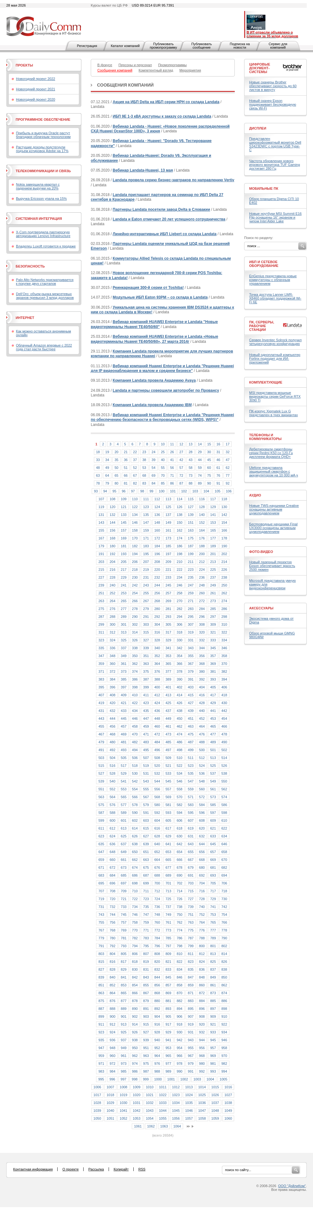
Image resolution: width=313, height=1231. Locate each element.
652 (157, 852)
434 (135, 711)
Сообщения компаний (125, 85)
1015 (215, 1087)
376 (157, 671)
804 (112, 954)
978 (179, 1063)
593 (168, 812)
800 (202, 946)
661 (123, 860)
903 (146, 1016)
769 (123, 930)
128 (202, 507)
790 (224, 938)
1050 (97, 1118)
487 (190, 742)
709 (123, 891)
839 (101, 977)
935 (101, 1040)
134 (135, 515)
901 (123, 1016)
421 (123, 703)
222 (179, 569)
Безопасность (30, 266)
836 (202, 969)
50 (116, 468)
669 (213, 860)
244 (157, 585)
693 (213, 875)
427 (190, 703)
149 (168, 522)
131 (101, 515)
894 (179, 1009)
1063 (164, 1126)
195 (146, 554)
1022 (163, 1095)
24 (153, 452)
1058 (202, 1118)
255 (146, 593)
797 (168, 946)
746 (135, 914)
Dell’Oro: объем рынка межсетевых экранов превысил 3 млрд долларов (45, 296)
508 (157, 758)
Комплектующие (265, 382)
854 (135, 985)
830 (135, 969)
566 (135, 797)
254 (135, 593)
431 (101, 711)
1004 (210, 1079)
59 (200, 468)
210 (179, 562)
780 (112, 938)
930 (179, 1032)
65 (116, 475)
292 (157, 616)
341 (168, 648)
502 (224, 750)
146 (135, 522)
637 (123, 844)
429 (213, 703)
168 (112, 538)
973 (123, 1063)
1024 (188, 1095)
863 (101, 993)
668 (202, 860)
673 (123, 867)
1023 (176, 1095)
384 (112, 679)
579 (146, 805)
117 (213, 499)
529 (123, 773)
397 (123, 687)
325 (123, 640)
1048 (215, 1110)
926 (135, 1032)
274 (224, 601)
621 (213, 828)
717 (213, 891)
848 (202, 977)
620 (202, 828)
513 (213, 758)
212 (202, 562)
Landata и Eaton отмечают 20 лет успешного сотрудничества (169, 219)
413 (168, 695)
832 (157, 969)
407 (101, 695)
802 (224, 946)
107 (101, 499)
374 (135, 671)
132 (112, 515)
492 (112, 750)
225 (213, 569)
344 (202, 648)
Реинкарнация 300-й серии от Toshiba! (148, 287)
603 (146, 820)
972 (112, 1063)
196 (157, 554)
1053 (136, 1118)
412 (157, 695)
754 (224, 914)
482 (135, 742)
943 (190, 1040)
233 (168, 577)
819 (146, 961)
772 (157, 930)
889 (123, 1009)
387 (146, 679)
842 (135, 977)
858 (179, 985)
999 (146, 1079)
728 (202, 899)
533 (168, 773)
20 (116, 452)
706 (224, 883)
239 (101, 585)
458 (135, 726)
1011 (163, 1087)
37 (135, 460)
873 (213, 993)
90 (209, 483)
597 (213, 812)
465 (213, 726)
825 (213, 961)
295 (190, 616)
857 (168, 985)
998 (134, 1079)
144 (112, 522)
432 (112, 711)
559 (190, 789)
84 (153, 483)
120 (112, 507)
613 (123, 828)
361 (123, 664)
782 (135, 938)
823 (190, 961)
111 (146, 499)
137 (168, 515)
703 (190, 883)
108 (112, 499)
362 (135, 664)
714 (179, 891)
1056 (176, 1118)
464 (202, 726)
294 (179, 616)
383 (101, 679)
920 (202, 1024)
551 (101, 789)
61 (218, 468)
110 (135, 499)
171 (146, 538)
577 (123, 805)
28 (190, 452)
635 (101, 844)
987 (146, 1071)
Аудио (255, 495)
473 (168, 734)
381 (213, 671)
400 (157, 687)
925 (123, 1032)
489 (213, 742)
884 (202, 1001)
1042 (136, 1110)
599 (101, 820)
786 (179, 938)
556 (157, 789)
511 (190, 758)
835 (190, 969)
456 (112, 726)
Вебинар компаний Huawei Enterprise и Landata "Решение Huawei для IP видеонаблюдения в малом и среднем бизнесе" (162, 368)
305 (168, 624)
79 (107, 483)
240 (112, 585)
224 (202, 569)
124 (157, 507)
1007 (110, 1087)
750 (179, 914)
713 (168, 891)
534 (179, 773)
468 (112, 734)
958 (224, 1048)
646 (224, 844)
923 (101, 1032)
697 (123, 883)
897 (213, 1009)
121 (123, 507)
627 (146, 836)
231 (146, 577)
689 (168, 875)
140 (202, 515)
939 (146, 1040)
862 (224, 985)
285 (213, 609)
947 (101, 1048)
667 (190, 860)
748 (157, 914)
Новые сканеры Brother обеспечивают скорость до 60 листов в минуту (272, 86)
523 (190, 765)
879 (146, 1001)
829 (123, 969)
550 (224, 781)
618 (179, 828)
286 (224, 609)
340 (157, 648)
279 (146, 609)
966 (179, 1056)
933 (213, 1032)
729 (213, 899)
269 (168, 601)
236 (202, 577)
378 (179, 671)
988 (157, 1071)
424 (157, 703)
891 (146, 1009)
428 (202, 703)
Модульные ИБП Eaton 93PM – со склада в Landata (160, 297)
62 (227, 468)
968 (202, 1056)
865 (123, 993)
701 (168, 883)
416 (202, 695)
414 (179, 695)
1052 (123, 1118)
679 (190, 867)
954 (179, 1048)
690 (179, 875)
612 (112, 828)
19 (107, 452)
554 (135, 789)
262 (224, 593)
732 (112, 907)
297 (213, 616)
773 (168, 930)
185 (168, 546)
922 (224, 1024)
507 (146, 758)
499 (190, 750)
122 (135, 507)
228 (112, 577)
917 (168, 1024)
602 (135, 820)
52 (135, 468)
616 (157, 828)
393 (213, 679)
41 (172, 460)
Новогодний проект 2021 (35, 89)
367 (190, 664)
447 (146, 718)
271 (190, 601)
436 (157, 711)
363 (146, 664)
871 (190, 993)
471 (146, 734)
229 (123, 577)
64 (107, 475)
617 (168, 828)
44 (200, 460)
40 (163, 460)
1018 (110, 1095)
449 (168, 718)
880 (157, 1001)
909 (213, 1016)
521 (168, 765)
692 (202, 875)
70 (163, 475)
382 (224, 671)
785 (168, 938)
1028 (97, 1103)
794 (135, 946)
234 (179, 577)
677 (168, 867)
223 (190, 569)
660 (112, 860)
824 (202, 961)
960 (112, 1056)
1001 (171, 1079)
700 (157, 883)
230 (135, 577)
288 (112, 616)
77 (227, 475)
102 (184, 491)
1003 (197, 1079)
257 (168, 593)
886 (224, 1001)
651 (146, 852)
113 (168, 499)
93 (96, 491)
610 (224, 820)
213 (213, 562)
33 (98, 460)
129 (213, 507)
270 (179, 601)
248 (202, 585)
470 (135, 734)
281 (168, 609)
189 (213, 546)
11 (172, 444)
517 (123, 765)
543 (146, 781)
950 (135, 1048)
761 (168, 922)
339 (146, 648)
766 (224, 922)
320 (202, 632)
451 (190, 718)
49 (107, 468)
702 (179, 883)
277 (123, 609)
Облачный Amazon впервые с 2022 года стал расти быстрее (44, 347)
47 (227, 460)
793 (123, 946)
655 (190, 852)
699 (146, 883)
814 (224, 954)
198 (179, 554)
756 (112, 922)
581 (168, 805)
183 (146, 546)
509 (168, 758)
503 (101, 758)
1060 (228, 1118)
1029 (110, 1103)
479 (101, 742)
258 (179, 593)
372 (112, 671)
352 (157, 656)
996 (112, 1079)
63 (98, 475)
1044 (163, 1110)
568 (157, 797)
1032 (149, 1103)
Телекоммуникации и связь (43, 171)
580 (157, 805)
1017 (97, 1095)
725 (168, 899)
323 (101, 640)
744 (112, 914)
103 (195, 491)
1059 (215, 1118)
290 (135, 616)
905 (168, 1016)
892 (157, 1009)
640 (157, 844)
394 (224, 679)
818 (135, 961)
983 (101, 1071)
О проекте (70, 1169)
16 (218, 444)
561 (213, 789)
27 (181, 452)
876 (112, 1001)
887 (101, 1009)
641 (168, 844)
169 (123, 538)
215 (101, 569)
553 (123, 789)
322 (224, 632)
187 (190, 546)
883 (190, 1001)
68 (144, 475)
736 (157, 907)
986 (135, 1071)
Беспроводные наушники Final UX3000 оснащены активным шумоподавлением (273, 527)
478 (224, 734)
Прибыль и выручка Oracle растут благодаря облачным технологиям (43, 135)
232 (157, 577)
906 (179, 1016)
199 (190, 554)
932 (202, 1032)
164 (202, 530)
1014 (202, 1087)
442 (224, 711)
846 (179, 977)
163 (190, 530)
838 (224, 969)
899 (101, 1016)
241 (123, 585)
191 (101, 554)
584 (202, 805)
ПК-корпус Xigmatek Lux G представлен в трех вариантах (273, 413)
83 (144, 483)
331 (190, 640)
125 (168, 507)
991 (190, 1071)
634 (224, 836)
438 (179, 711)
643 (190, 844)
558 (179, 789)
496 (157, 750)
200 (202, 554)
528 (112, 773)
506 (135, 758)
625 (123, 836)
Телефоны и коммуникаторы (265, 437)
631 (190, 836)
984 (112, 1071)
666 (179, 860)
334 (224, 640)
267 (146, 601)
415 (190, 695)
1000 (158, 1079)
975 (146, 1063)
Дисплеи (257, 128)
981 (213, 1063)
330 (179, 640)
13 (190, 444)
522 (179, 765)
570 (179, 797)
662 (135, 860)
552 (112, 789)
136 (157, 515)
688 (157, 875)
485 (168, 742)
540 (112, 781)
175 (190, 538)
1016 (228, 1087)
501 (213, 750)
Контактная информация (33, 1169)
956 (202, 1048)
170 (135, 538)
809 (168, 954)
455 (101, 726)
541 (123, 781)
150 (179, 522)
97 (133, 491)
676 (157, 867)
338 (135, 648)
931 (190, 1032)
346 (224, 648)
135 (146, 515)
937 (123, 1040)
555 (146, 789)
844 (157, 977)
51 (126, 468)
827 (101, 969)
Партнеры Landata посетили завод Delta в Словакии (161, 209)
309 (213, 624)
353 (168, 656)
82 (135, 483)
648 (112, 852)
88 (190, 483)
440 (202, 711)
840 (112, 977)
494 (135, 750)
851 (101, 985)
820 (157, 961)
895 (190, 1009)
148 (157, 522)
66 (126, 475)
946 (224, 1040)
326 (135, 640)
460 (157, 726)
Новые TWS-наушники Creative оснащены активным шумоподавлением (274, 509)
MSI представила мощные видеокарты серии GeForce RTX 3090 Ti (274, 396)
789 (213, 938)
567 (146, 797)
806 (135, 954)
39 (153, 460)
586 (224, 805)
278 (135, 609)
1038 (228, 1103)
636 (112, 844)
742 (224, 907)
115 (190, 499)
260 (202, 593)
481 (123, 742)
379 (190, 671)
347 (101, 656)
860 (202, 985)
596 (202, 812)
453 (213, 718)
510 (179, 758)
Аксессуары (261, 608)
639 (146, 844)
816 (112, 961)
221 (168, 569)
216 (112, 569)
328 (157, 640)
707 (101, 891)
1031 (136, 1103)
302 (135, 624)
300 (112, 624)
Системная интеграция (39, 218)
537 (213, 773)
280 (157, 609)
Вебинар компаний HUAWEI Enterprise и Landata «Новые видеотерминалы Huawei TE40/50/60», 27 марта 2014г (154, 339)
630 (179, 836)
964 (157, 1056)
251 (101, 593)
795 (146, 946)
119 (101, 507)
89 (200, 483)
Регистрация (87, 46)
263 (101, 601)
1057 (188, 1118)
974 (135, 1063)
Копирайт (121, 1169)
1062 (151, 1126)
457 (123, 726)
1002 (184, 1079)
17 (227, 444)
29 (200, 452)
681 (213, 867)
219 (146, 569)
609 (213, 820)
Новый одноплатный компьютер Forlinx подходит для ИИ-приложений (274, 358)
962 (135, 1056)
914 (135, 1024)
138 (179, 515)
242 (135, 585)
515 (101, 765)
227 (101, 577)
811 (190, 954)
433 (123, 711)
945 (213, 1040)
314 (135, 632)
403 (190, 687)
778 (224, 930)
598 (224, 812)
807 (146, 954)
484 (157, 742)
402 (179, 687)
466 (224, 726)
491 (101, 750)
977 (168, 1063)
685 (123, 875)
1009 (136, 1087)
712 (157, 891)
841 (123, 977)
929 (168, 1032)
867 (146, 993)
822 (179, 961)
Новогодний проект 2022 (35, 79)
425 (168, 703)
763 (190, 922)
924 (112, 1032)
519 (146, 765)
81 (126, 483)
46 (218, 460)
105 (217, 491)
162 (179, 530)
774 (179, 930)
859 (190, 985)
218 (135, 569)
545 (168, 781)
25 (163, 452)
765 (213, 922)
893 (168, 1009)
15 (209, 444)
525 (213, 765)
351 (146, 656)
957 (213, 1048)
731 (101, 907)
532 (157, 773)
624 (112, 836)
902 (135, 1016)
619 (190, 828)
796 (157, 946)
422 (135, 703)
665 (168, 860)
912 (112, 1024)
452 (202, 718)
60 (209, 468)
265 (123, 601)
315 (146, 632)
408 (112, 695)
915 (146, 1024)
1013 (188, 1087)
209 (168, 562)
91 (218, 483)
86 (172, 483)
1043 (149, 1110)
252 (112, 593)
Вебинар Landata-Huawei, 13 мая (143, 170)
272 (202, 601)
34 (107, 460)
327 (146, 640)
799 (190, 946)
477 (213, 734)
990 (179, 1071)
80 (116, 483)
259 (190, 593)
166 (224, 530)
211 (190, 562)
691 (190, 875)
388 (157, 679)
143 (101, 522)
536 (202, 773)
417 (213, 695)
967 (190, 1056)
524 (202, 765)
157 (123, 530)
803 (101, 954)
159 (146, 530)
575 (101, 805)
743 (101, 914)
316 (157, 632)
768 (112, 930)
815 (101, 961)
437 (168, 711)
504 (112, 758)
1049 (228, 1110)
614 (135, 828)
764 (202, 922)
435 (146, 711)
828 (112, 969)
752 (202, 914)
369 (213, 664)
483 (146, 742)
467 (101, 734)
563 (101, 797)
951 (146, 1048)
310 (224, 624)
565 (123, 797)
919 (190, 1024)
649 (123, 852)
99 (151, 491)
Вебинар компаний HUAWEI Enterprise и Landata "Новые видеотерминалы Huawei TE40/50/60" (154, 324)
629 (168, 836)
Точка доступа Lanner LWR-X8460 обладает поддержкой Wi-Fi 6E (275, 298)
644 (202, 844)
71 (172, 475)
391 (190, 679)
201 (213, 554)
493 (123, 750)
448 (157, 718)
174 (179, 538)
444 (112, 718)
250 (224, 585)
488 (202, 742)
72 (181, 475)
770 (135, 930)
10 (163, 444)
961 (123, 1056)
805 (123, 954)
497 (168, 750)
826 (224, 961)
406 (224, 687)
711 (146, 891)
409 (123, 695)
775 (190, 930)
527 (101, 773)
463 (190, 726)
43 (190, 460)
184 (157, 546)
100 (161, 491)
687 (146, 875)
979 (190, 1063)
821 (168, 961)
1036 (202, 1103)
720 (112, 899)
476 (202, 734)
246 (179, 585)
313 (123, 632)
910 (224, 1016)
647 (101, 852)
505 (123, 758)
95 (114, 491)
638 (135, 844)
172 (157, 538)
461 (168, 726)
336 (112, 648)
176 (202, 538)
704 (202, 883)
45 (209, 460)
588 (112, 812)
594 (179, 812)
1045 (176, 1110)
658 (224, 852)
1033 (163, 1103)
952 (157, 1048)
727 (190, 899)
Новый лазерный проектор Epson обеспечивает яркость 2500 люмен (272, 565)
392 (202, 679)
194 (135, 554)
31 (218, 452)
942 (179, 1040)
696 (112, 883)
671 (101, 867)
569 (168, 797)
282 (179, 609)
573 (213, 797)
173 (168, 538)
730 (224, 899)
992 (202, 1071)
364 (157, 664)
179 (101, 546)
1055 (163, 1118)
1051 (110, 1118)
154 (224, 522)
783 (146, 938)
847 (190, 977)
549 (213, 781)
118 (224, 499)
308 (202, 624)
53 (144, 468)
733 (123, 907)
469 (123, 734)
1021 (149, 1095)
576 (112, 805)
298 (224, 616)
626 (135, 836)
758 (135, 922)
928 (157, 1032)
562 (224, 789)
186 (179, 546)
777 (213, 930)
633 (213, 836)
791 (101, 946)
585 (213, 805)
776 (202, 930)
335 (101, 648)
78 (98, 483)
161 (168, 530)
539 (101, 781)
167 (101, 538)
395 (101, 687)
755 (101, 922)
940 (157, 1040)
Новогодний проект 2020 (35, 99)
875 (101, 1001)
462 (179, 726)
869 (168, 993)
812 (202, 954)
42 (181, 460)
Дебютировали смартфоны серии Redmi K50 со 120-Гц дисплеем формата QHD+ (271, 453)
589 (123, 812)
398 (135, 687)
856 (157, 985)
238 (224, 577)
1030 (123, 1103)
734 (135, 907)
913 (123, 1024)
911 (101, 1024)
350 (135, 656)
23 (144, 452)
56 (172, 468)
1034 (176, 1103)
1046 (188, 1110)
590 (135, 812)
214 (224, 562)
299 (101, 624)
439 (190, 711)
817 (123, 961)
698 (135, 883)
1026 (215, 1095)
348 (112, 656)
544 (157, 781)
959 (101, 1056)
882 (179, 1001)
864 (112, 993)
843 (146, 977)
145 (123, 522)
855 (146, 985)
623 (101, 836)
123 (146, 507)
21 (126, 452)
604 (157, 820)
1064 (177, 1126)
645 (213, 844)
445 (123, 718)
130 (224, 507)
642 (179, 844)
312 (112, 632)
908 (202, 1016)
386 (135, 679)
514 (224, 758)
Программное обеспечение (43, 119)
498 (179, 750)
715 (190, 891)
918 (179, 1024)
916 (157, 1024)
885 (213, 1001)
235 (190, 577)
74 (200, 475)
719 (101, 899)
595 (190, 812)
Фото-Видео (261, 552)
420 (112, 703)
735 (146, 907)
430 (224, 703)
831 (146, 969)
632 (202, 836)
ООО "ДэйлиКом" (292, 1186)
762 (179, 922)
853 (123, 985)
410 (135, 695)
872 (202, 993)
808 (157, 954)
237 (213, 577)
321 (213, 632)
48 (98, 468)
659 (101, 860)
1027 (228, 1095)
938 (135, 1040)
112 (157, 499)
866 (135, 993)
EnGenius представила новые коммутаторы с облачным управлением (273, 279)
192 (112, 554)
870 (179, 993)
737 (168, 907)
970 (224, 1056)
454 (224, 718)
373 (123, 671)
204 (112, 562)
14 (200, 444)
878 (135, 1001)
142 (224, 515)
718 (224, 891)
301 (123, 624)
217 (123, 569)
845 (168, 977)
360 (112, 664)
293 (168, 616)
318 (179, 632)
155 (101, 530)
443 (101, 718)
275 (101, 609)
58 (190, 468)
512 (202, 758)
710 (135, 891)
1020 (136, 1095)
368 (202, 664)
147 (146, 522)
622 (224, 828)
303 (146, 624)
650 (135, 852)
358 (224, 656)
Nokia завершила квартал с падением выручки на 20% (37, 186)
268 (157, 601)
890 (135, 1009)
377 (168, 671)
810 (179, 954)
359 (101, 664)
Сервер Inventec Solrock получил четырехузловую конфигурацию (275, 342)
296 (202, 616)
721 (123, 899)
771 (146, 930)
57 (181, 468)
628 (157, 836)
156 (112, 530)
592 (157, 812)
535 (190, 773)
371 (101, 671)
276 (112, 609)
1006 (97, 1087)
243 (146, 585)
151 (190, 522)
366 (179, 664)
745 (123, 914)
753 (213, 914)
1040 (110, 1110)
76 (218, 475)
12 (181, 444)
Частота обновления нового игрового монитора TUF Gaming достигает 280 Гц (274, 164)
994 (224, 1071)
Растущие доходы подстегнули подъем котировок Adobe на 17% (42, 149)
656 (202, 852)
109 (123, 499)
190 (224, 546)
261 (213, 593)
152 (202, 522)
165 (213, 530)
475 (190, 734)
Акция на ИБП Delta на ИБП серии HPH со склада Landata (166, 102)
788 (202, 938)
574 (224, 797)
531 (146, 773)
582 (179, 805)
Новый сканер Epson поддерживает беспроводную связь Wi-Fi (272, 104)
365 (168, 664)
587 (101, 812)
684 (112, 875)
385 (123, 679)
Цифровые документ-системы (259, 68)
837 (213, 969)
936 (112, 1040)
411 (146, 695)
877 (123, 1001)
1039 (97, 1110)
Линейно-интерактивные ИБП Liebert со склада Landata (165, 234)
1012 (176, 1087)
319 (190, 632)
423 (146, 703)
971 (101, 1063)
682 (224, 867)
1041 (123, 1110)
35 (116, 460)
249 (213, 585)
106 (229, 491)
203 (101, 562)
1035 (188, 1103)
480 (112, 742)
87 (181, 483)
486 (179, 742)
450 (179, 718)
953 (168, 1048)
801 (213, 946)
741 (213, 907)
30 (209, 452)
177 (213, 538)
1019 (123, 1095)
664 (157, 860)
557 (168, 789)
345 (213, 648)
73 (190, 475)
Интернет (25, 318)
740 (202, 907)
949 (123, 1048)
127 (190, 507)
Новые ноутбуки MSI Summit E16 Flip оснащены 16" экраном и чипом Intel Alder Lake (275, 217)
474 (179, 734)
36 (126, 460)
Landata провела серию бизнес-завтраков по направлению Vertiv (173, 180)
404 (202, 687)
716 (202, 891)
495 (146, 750)
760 (157, 922)
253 (123, 593)
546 (179, 781)
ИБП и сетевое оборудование (263, 264)
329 (168, 640)
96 (124, 491)
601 (123, 820)
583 (190, 805)
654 (179, 852)
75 (209, 475)
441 (213, 711)
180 (112, 546)
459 (146, 726)
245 (168, 585)
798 (179, 946)
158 (135, 530)
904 (157, 1016)
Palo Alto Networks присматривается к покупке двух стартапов (45, 281)
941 (168, 1040)
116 (202, 499)
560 (202, 789)
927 (146, 1032)
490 (224, 742)
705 (213, 883)
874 (224, 993)
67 (135, 475)
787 (190, 938)
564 (112, 797)
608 (202, 820)
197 (168, 554)
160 (157, 530)
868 (157, 993)
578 (135, 805)
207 (146, 562)
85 (163, 483)
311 (101, 632)
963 (146, 1056)
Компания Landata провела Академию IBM (152, 405)
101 (173, 491)
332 (202, 640)
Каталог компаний (125, 46)
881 (168, 1001)
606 (179, 820)
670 (224, 860)
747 (146, 914)
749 (168, 914)
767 (101, 930)
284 (202, 609)
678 (179, 867)
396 (112, 687)
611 (101, 828)
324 (112, 640)
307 (190, 624)
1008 (123, 1087)
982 (224, 1063)
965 (168, 1056)
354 (179, 656)
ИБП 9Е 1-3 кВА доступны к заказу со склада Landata (162, 116)
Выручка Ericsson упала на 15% (41, 198)
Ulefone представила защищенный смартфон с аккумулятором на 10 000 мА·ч (273, 471)
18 (98, 452)
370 (224, 664)
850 (224, 977)
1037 (215, 1103)
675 (146, 867)
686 (135, 875)
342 (179, 648)
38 (144, 460)
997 (123, 1079)
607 (190, 820)
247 (190, 585)
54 (153, 468)
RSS (142, 1169)
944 (202, 1040)
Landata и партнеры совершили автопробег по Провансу (166, 390)
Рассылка (96, 1169)
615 (146, 828)
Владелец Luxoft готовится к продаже (46, 246)
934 (224, 1032)
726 (179, 899)
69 (153, 475)
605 (168, 820)
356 (202, 656)
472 (157, 734)
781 (123, 938)
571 (190, 797)
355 (190, 656)
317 (168, 632)
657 (213, 852)
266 (135, 601)
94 (105, 491)
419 (101, 703)
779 (101, 938)
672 (112, 867)
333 (213, 640)
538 (224, 773)
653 (168, 852)
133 (123, 515)
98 (142, 491)
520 (157, 765)
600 (112, 820)
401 (168, 687)
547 (190, 781)
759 (146, 922)
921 (213, 1024)
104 (206, 491)
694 (224, 875)
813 (213, 954)
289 (123, 616)
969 (213, 1056)
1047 (202, 1110)
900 (112, 1016)
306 (179, 624)
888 (112, 1009)
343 (190, 648)
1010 (149, 1087)
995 (101, 1079)
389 (168, 679)
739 (190, 907)
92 (227, 483)
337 (123, 648)
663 (146, 860)
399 (146, 687)
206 (135, 562)
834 (179, 969)
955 (190, 1048)
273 (213, 601)
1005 (223, 1079)
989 (168, 1071)
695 (101, 883)
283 (190, 609)
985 (123, 1071)
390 (179, 679)
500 (202, 750)
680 (202, 867)
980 (202, 1063)
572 (202, 797)
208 (157, 562)
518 (135, 765)
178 (224, 538)
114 (179, 499)
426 (179, 703)
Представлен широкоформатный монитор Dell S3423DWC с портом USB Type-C (275, 144)
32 (227, 452)
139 (190, 515)
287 (101, 616)
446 (135, 718)
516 (112, 765)
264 (112, 601)
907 (190, 1016)
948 (112, 1048)
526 (224, 765)
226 (224, 569)
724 (157, 899)
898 (224, 1009)
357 (213, 656)
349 (123, 656)
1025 (202, 1095)
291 (146, 616)
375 (146, 671)
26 (172, 452)
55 (163, 468)
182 (135, 546)
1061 (137, 1126)
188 (202, 546)
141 (213, 515)
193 (123, 554)
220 (157, 569)
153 (213, 522)
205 (123, 562)
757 (123, 922)
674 (135, 867)
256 (157, 593)
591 (146, 812)
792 (112, 946)
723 (146, 899)
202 (224, 554)
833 (168, 969)
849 (213, 977)
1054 (149, 1118)
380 (202, 671)
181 (123, 546)
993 (213, 1071)
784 (157, 938)
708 (112, 891)
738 (179, 907)
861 (213, 985)
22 (135, 452)
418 (224, 695)
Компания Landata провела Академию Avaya (154, 380)
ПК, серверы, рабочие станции (261, 326)
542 (135, 781)
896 (202, 1009)
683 (101, 875)
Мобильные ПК (263, 188)
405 (213, 687)
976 (157, 1063)
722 (135, 899)
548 (202, 781)
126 (179, 507)
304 (157, 624)
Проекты (24, 65)
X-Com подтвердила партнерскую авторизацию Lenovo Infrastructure (43, 234)
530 (135, 773)
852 (112, 985)
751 (190, 914)
